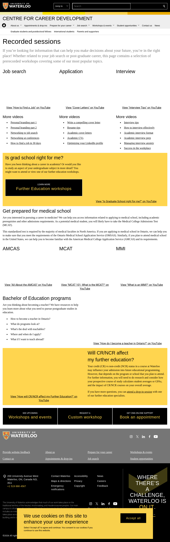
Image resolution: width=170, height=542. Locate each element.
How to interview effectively (139, 127)
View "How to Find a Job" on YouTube (28, 107)
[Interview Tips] (141, 90)
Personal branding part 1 (24, 122)
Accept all (133, 518)
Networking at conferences (25, 137)
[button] (140, 6)
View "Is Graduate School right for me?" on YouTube (126, 201)
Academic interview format (138, 132)
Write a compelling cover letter (83, 122)
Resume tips (73, 127)
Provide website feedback (16, 452)
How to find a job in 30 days (26, 143)
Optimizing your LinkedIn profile (85, 143)
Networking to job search (24, 132)
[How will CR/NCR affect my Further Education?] (43, 372)
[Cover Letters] (85, 90)
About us (50, 452)
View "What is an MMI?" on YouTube (142, 284)
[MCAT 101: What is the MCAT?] (85, 267)
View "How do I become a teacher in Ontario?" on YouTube (127, 343)
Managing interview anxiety (139, 143)
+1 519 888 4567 (16, 486)
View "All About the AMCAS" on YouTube (28, 284)
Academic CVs (75, 137)
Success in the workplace (137, 148)
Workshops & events (141, 452)
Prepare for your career (100, 452)
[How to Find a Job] (28, 90)
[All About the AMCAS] (28, 267)
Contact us (8, 458)
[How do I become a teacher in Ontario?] (127, 318)
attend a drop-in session (139, 391)
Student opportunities (141, 458)
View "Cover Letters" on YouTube (85, 107)
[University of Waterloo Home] (17, 6)
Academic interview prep (137, 137)
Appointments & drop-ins (58, 458)
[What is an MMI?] (141, 267)
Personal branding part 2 (24, 127)
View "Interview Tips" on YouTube (141, 107)
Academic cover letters (79, 132)
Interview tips (131, 122)
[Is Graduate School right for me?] (126, 177)
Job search (93, 458)
